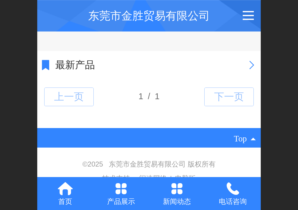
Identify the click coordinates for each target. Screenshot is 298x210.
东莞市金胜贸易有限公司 (149, 15)
